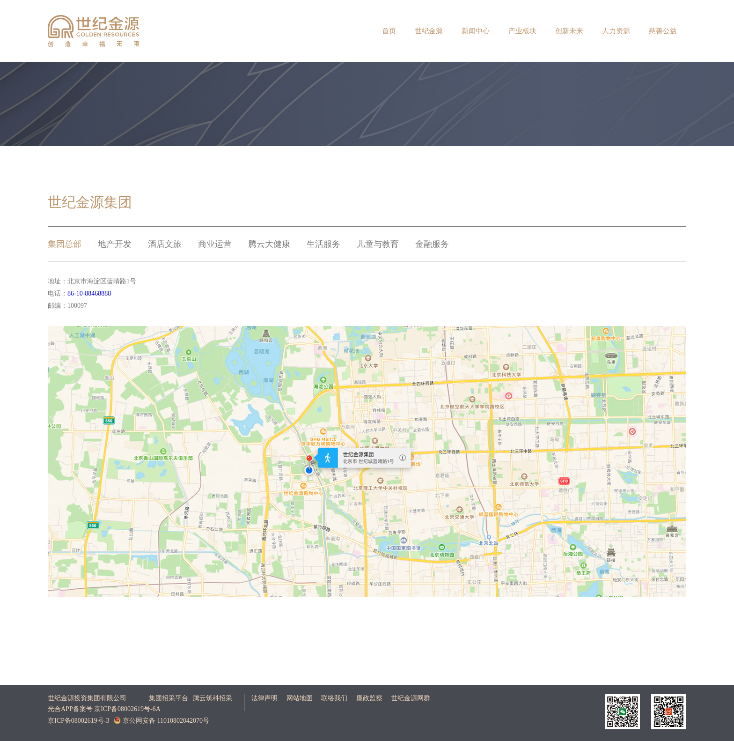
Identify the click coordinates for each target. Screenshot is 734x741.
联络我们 (334, 698)
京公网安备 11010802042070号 (161, 720)
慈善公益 (663, 31)
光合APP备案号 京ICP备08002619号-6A (104, 708)
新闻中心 (476, 31)
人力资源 (616, 31)
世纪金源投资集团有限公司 (87, 698)
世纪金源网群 (410, 698)
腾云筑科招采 (212, 698)
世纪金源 (429, 31)
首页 (389, 31)
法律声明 (264, 698)
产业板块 (522, 31)
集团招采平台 (168, 698)
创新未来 (569, 31)
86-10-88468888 (89, 293)
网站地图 (299, 698)
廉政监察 (369, 698)
